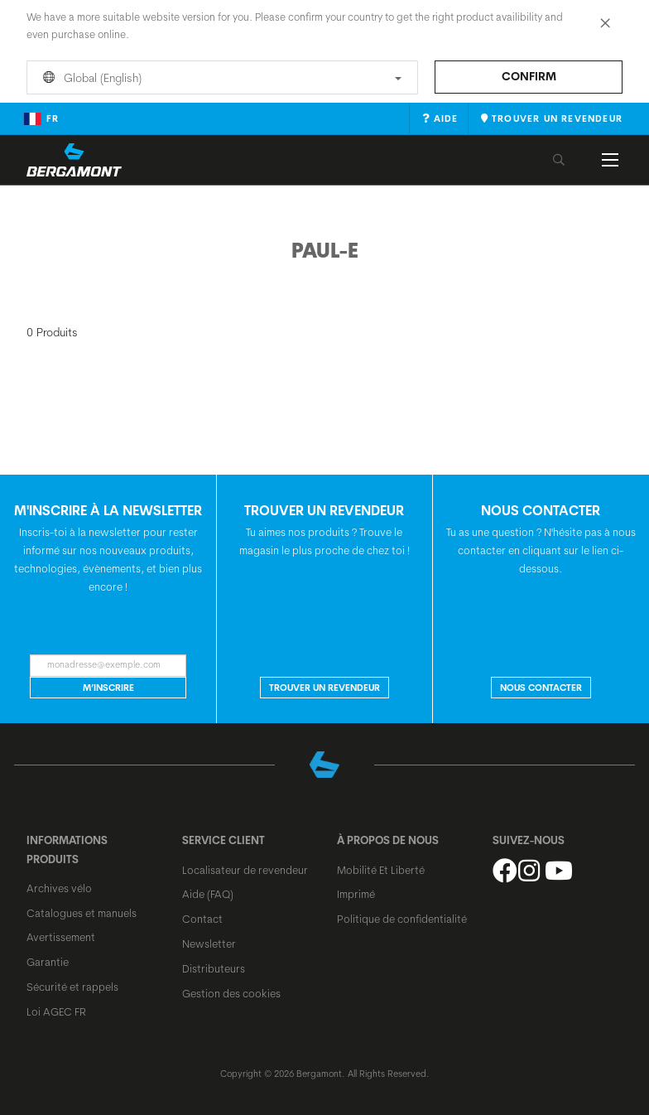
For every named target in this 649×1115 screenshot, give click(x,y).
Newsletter (209, 943)
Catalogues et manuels (81, 913)
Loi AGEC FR (56, 1011)
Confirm (529, 76)
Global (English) (219, 77)
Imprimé (356, 893)
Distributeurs (213, 968)
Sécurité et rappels (72, 986)
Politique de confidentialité (402, 918)
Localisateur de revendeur (245, 869)
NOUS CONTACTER (541, 687)
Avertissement (60, 937)
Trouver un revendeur (324, 687)
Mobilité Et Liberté (381, 869)
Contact (202, 918)
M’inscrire (108, 687)
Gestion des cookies (231, 993)
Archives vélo (59, 888)
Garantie (47, 961)
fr (41, 118)
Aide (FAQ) (207, 893)
